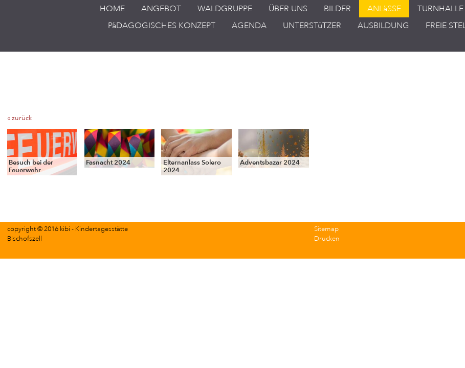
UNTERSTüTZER (312, 25)
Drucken (327, 239)
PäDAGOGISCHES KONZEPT (161, 25)
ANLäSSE (384, 9)
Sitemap (326, 229)
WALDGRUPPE (224, 9)
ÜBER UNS (288, 9)
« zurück (19, 118)
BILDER (337, 9)
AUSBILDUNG (383, 25)
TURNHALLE (440, 9)
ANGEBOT (161, 9)
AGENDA (249, 25)
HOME (112, 9)
